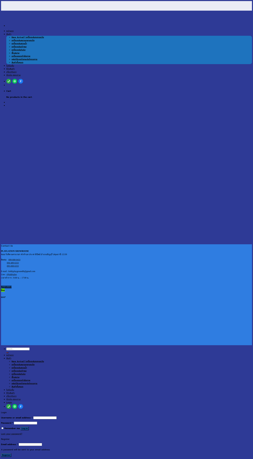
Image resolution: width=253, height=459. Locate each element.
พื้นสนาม (15, 377)
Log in (25, 428)
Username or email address (17, 417)
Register (6, 455)
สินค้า (8, 358)
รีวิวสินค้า (10, 393)
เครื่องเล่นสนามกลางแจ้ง (23, 364)
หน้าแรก (10, 355)
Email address (9, 444)
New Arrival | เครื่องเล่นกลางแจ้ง (28, 361)
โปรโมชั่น (10, 389)
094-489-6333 (13, 263)
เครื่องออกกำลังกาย (21, 380)
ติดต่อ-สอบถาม (13, 399)
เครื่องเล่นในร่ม (18, 374)
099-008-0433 (14, 260)
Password (7, 423)
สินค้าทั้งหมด (17, 386)
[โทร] (8, 406)
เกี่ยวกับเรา (11, 396)
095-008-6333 (13, 266)
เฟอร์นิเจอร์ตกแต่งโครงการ (24, 383)
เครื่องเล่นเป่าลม (19, 371)
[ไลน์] (14, 406)
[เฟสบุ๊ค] (20, 406)
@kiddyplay (12, 274)
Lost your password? (11, 433)
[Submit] (7, 352)
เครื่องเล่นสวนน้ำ (19, 367)
